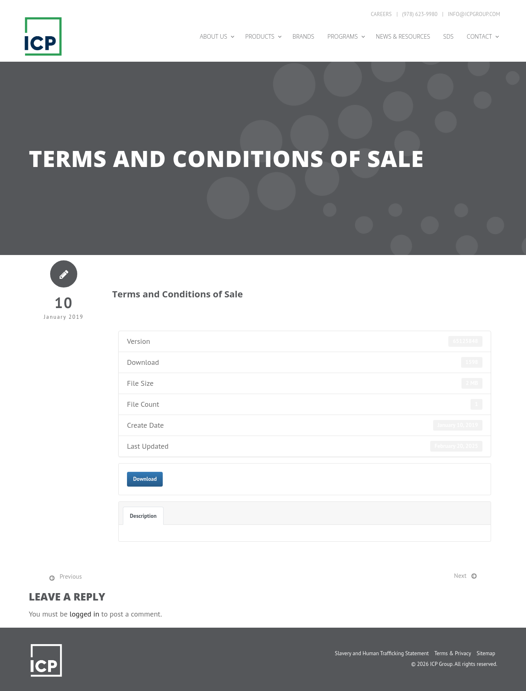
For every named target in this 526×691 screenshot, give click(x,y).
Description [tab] (143, 515)
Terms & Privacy (452, 653)
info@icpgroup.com (474, 14)
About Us (213, 36)
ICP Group (441, 664)
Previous (71, 576)
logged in (84, 614)
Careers (381, 14)
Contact (479, 36)
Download (145, 478)
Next (460, 576)
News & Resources (403, 36)
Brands (303, 36)
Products (260, 36)
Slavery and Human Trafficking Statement (382, 653)
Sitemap (486, 653)
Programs (343, 36)
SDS (448, 36)
